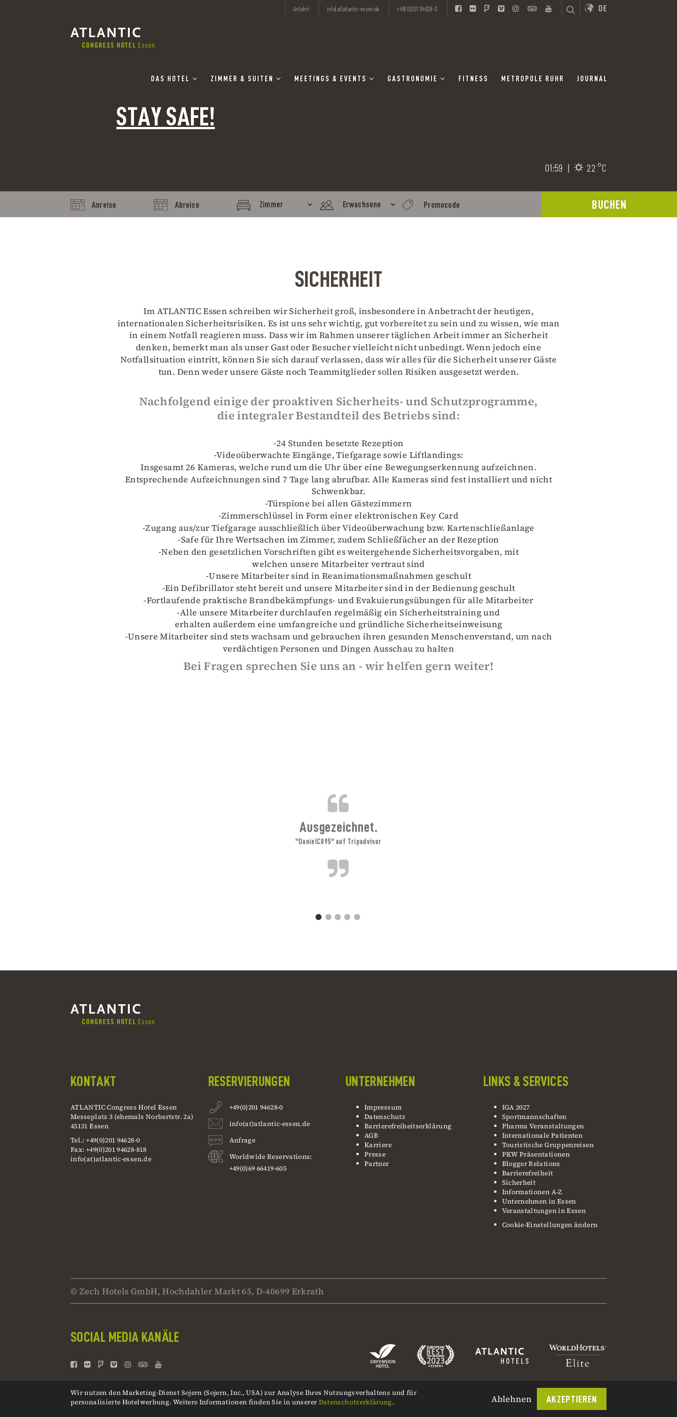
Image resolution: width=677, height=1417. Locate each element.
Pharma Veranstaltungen (543, 1126)
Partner (376, 1163)
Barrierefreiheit (527, 1173)
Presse (375, 1154)
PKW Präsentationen (536, 1154)
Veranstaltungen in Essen (544, 1210)
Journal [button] (592, 79)
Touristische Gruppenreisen (549, 1144)
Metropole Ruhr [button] (532, 79)
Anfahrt (301, 9)
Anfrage (242, 1141)
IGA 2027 (516, 1107)
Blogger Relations (531, 1163)
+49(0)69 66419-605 (257, 1168)
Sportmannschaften (534, 1116)
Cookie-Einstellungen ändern (550, 1224)
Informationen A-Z (532, 1192)
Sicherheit (519, 1182)
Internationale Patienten (543, 1135)
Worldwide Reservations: (270, 1156)
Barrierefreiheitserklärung (407, 1126)
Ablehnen (511, 1399)
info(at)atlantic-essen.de (111, 1159)
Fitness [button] (473, 79)
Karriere (378, 1144)
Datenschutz (384, 1116)
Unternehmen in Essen (539, 1201)
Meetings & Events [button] (334, 79)
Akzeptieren (571, 1399)
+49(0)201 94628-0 (256, 1108)
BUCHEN (609, 205)
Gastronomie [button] (416, 79)
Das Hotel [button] (174, 79)
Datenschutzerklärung (355, 1402)
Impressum (382, 1107)
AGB (371, 1135)
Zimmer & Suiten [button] (246, 79)
